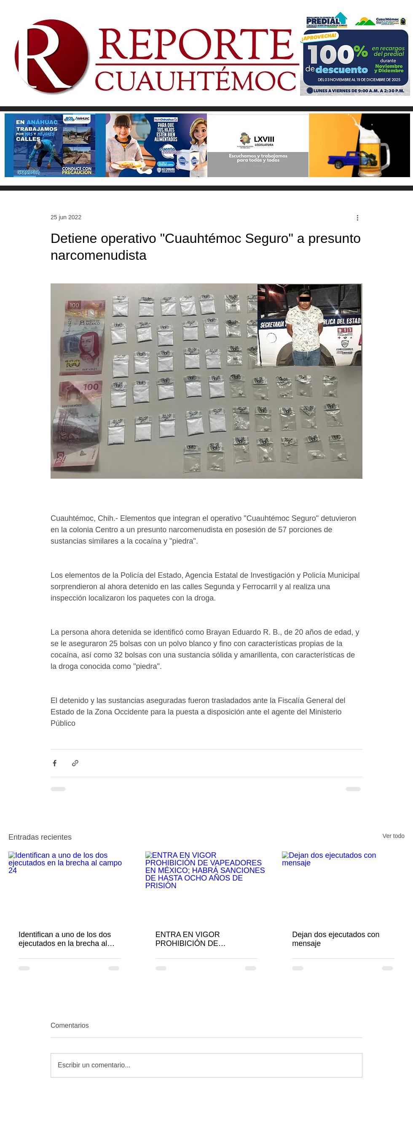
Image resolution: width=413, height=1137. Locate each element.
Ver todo (394, 836)
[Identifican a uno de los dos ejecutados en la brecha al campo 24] (69, 885)
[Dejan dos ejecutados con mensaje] (343, 885)
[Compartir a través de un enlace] (75, 763)
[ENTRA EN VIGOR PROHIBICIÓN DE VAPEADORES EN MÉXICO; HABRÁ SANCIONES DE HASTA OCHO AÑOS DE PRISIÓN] (206, 886)
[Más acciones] (357, 217)
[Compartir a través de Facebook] (55, 763)
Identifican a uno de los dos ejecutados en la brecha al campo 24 (65, 939)
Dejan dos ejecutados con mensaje (335, 939)
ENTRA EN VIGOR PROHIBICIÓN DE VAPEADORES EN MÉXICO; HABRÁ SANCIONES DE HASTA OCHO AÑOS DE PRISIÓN (205, 939)
